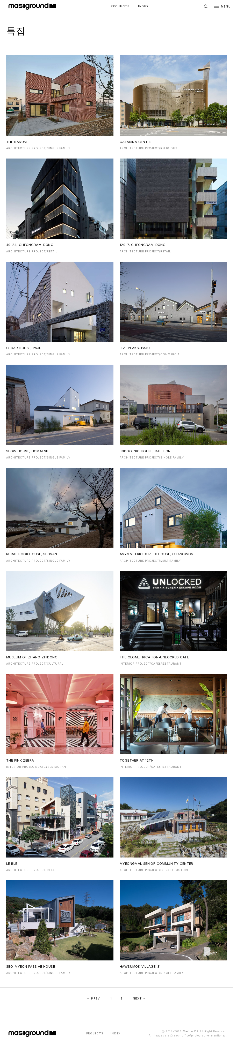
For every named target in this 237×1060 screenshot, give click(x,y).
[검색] (206, 6)
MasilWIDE (190, 1031)
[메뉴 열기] (222, 6)
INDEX (143, 6)
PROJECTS (120, 6)
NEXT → (139, 998)
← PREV (93, 998)
